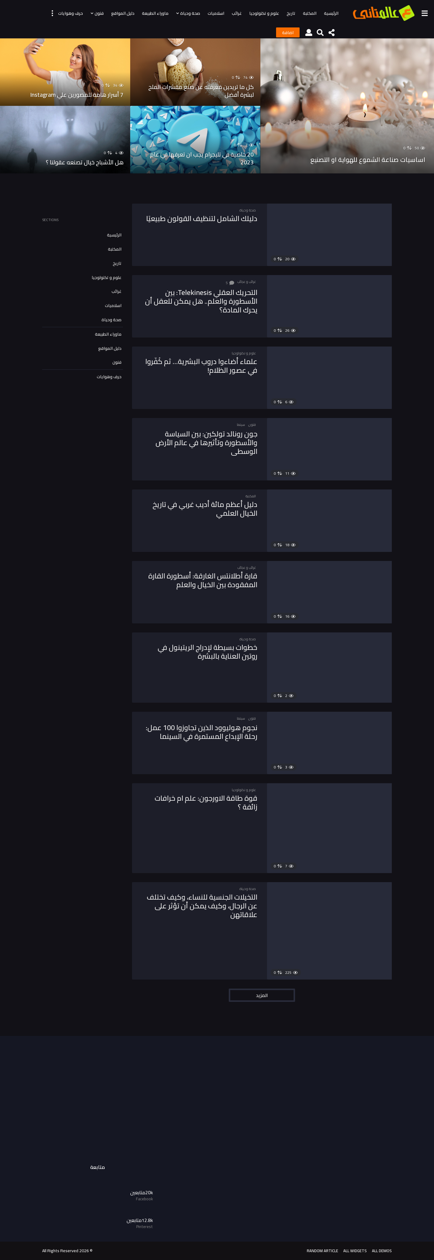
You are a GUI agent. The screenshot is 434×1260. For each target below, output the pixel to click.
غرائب (237, 13)
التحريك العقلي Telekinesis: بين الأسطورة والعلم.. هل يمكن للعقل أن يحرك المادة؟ (200, 301)
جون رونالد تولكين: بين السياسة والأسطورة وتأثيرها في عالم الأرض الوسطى (201, 442)
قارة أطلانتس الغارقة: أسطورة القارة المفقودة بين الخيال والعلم (202, 580)
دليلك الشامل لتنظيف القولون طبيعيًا (208, 222)
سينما (241, 424)
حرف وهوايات (70, 13)
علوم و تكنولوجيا (264, 13)
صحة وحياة (190, 13)
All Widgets (355, 1250)
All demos (382, 1250)
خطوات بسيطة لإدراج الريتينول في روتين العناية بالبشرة (202, 651)
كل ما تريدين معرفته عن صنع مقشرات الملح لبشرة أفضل (199, 90)
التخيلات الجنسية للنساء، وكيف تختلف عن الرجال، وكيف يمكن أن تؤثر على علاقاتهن (204, 905)
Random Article (322, 1250)
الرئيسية (331, 13)
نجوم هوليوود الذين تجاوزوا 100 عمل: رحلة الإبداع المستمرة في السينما (204, 736)
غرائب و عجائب (246, 281)
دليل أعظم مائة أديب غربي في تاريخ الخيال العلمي (200, 508)
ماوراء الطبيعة (155, 13)
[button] (424, 13)
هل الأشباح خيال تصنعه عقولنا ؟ (78, 162)
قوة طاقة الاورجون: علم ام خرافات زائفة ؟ (201, 802)
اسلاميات (216, 13)
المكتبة (309, 13)
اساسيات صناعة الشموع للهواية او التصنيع (360, 153)
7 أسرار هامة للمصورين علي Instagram (69, 94)
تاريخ (291, 13)
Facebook (144, 1199)
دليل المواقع (122, 13)
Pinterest (144, 1227)
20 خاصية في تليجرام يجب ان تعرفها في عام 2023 (199, 158)
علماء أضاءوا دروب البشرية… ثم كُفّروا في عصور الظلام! (206, 365)
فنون (99, 13)
